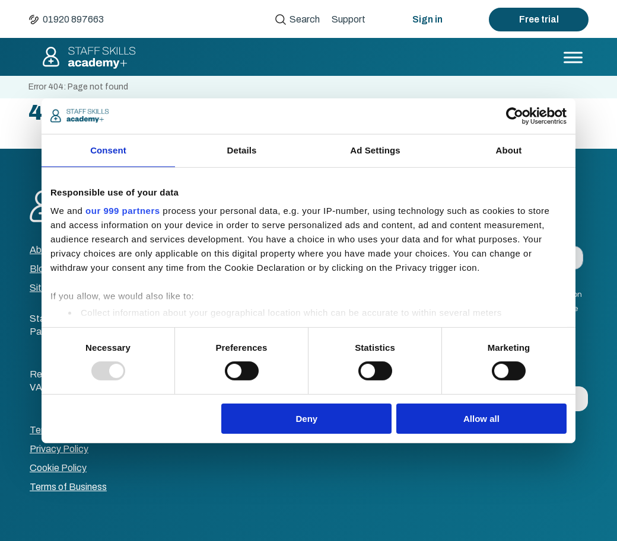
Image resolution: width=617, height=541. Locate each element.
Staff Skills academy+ (88, 57)
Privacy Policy (59, 449)
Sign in (427, 19)
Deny (307, 419)
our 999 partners (122, 211)
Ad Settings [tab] (375, 150)
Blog (40, 269)
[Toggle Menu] (573, 57)
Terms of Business (68, 487)
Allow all (481, 419)
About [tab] (509, 150)
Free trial (539, 19)
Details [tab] (242, 150)
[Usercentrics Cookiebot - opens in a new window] (515, 115)
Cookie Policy (58, 468)
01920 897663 (73, 19)
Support (348, 19)
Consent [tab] (108, 150)
